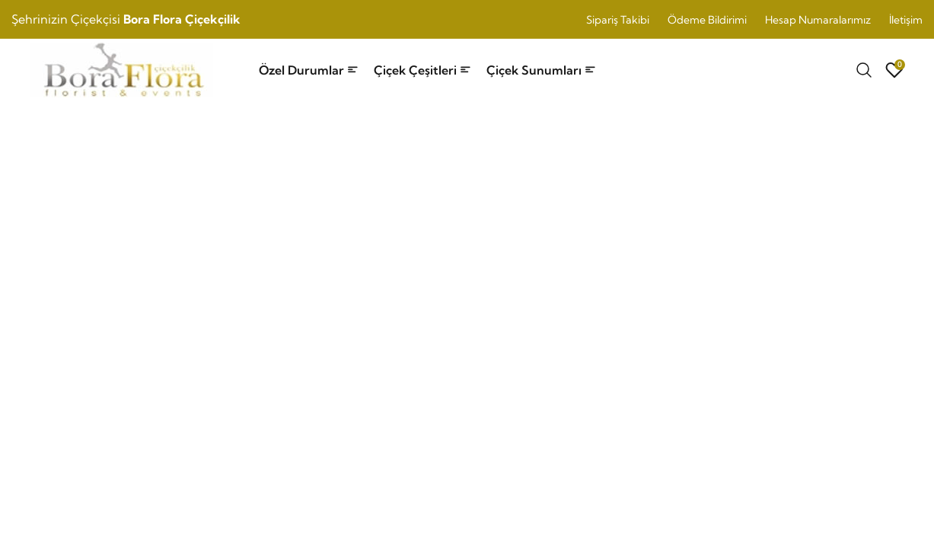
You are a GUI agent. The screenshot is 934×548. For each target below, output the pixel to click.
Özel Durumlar (309, 70)
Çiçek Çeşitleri (422, 70)
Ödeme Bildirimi (707, 20)
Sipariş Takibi (617, 20)
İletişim (906, 20)
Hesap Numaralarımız (818, 20)
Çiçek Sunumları (541, 70)
